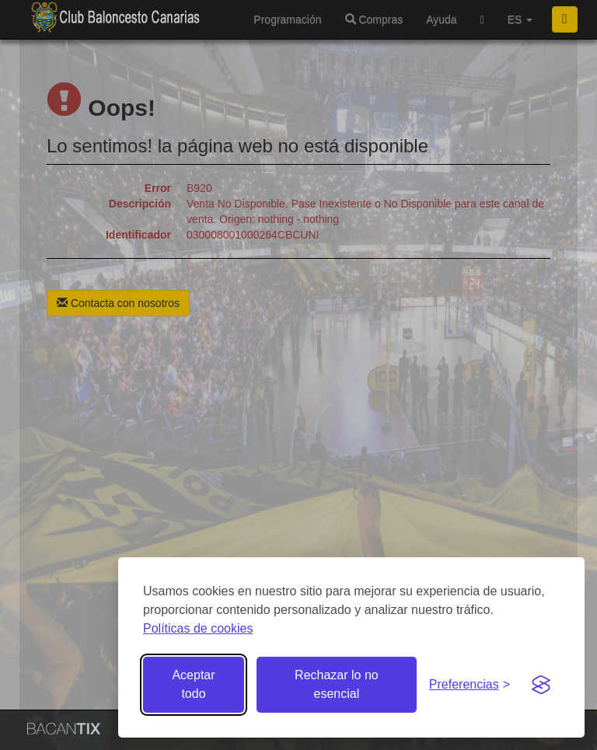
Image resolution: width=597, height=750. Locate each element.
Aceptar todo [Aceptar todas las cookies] (193, 684)
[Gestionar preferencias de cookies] (469, 685)
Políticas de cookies (198, 628)
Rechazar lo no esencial (337, 684)
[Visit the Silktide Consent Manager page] (541, 684)
